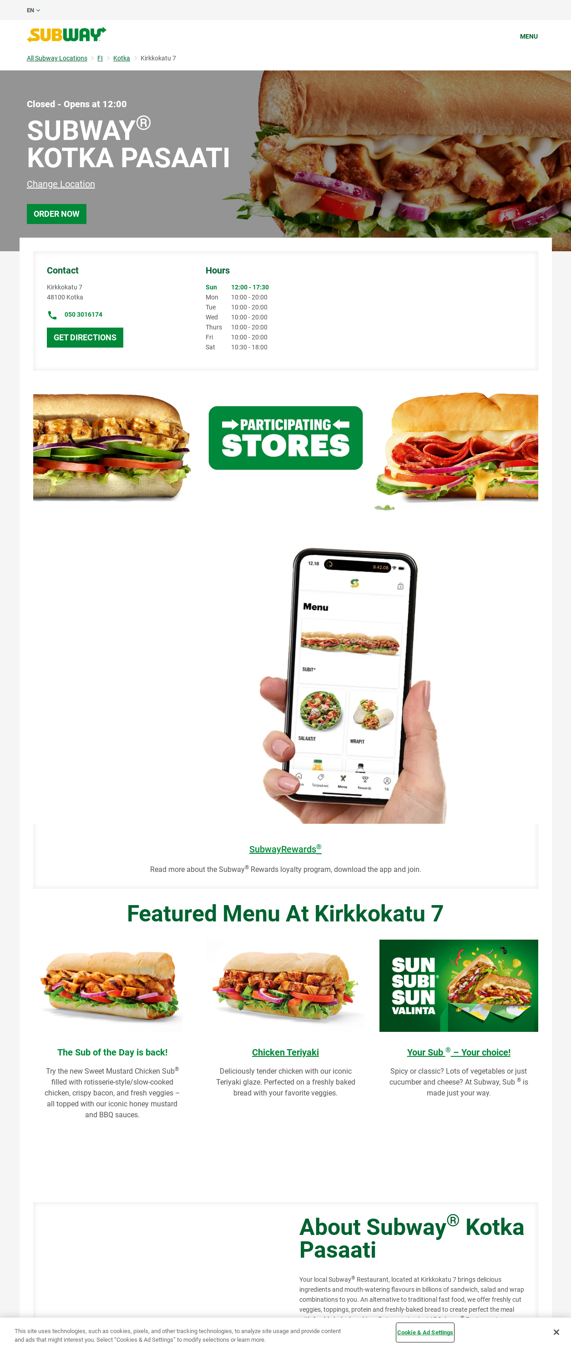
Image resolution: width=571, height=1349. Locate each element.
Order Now (57, 214)
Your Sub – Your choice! (458, 1052)
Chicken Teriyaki (285, 1052)
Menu (529, 36)
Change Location (61, 184)
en (30, 10)
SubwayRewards (285, 849)
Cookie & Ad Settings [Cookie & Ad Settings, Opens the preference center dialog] (425, 1332)
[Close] (556, 1332)
